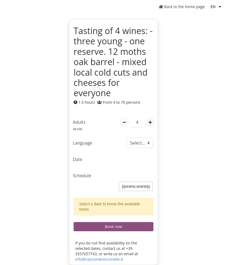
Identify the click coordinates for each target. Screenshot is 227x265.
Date (77, 159)
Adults (79, 122)
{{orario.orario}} (136, 186)
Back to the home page (182, 6)
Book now (113, 226)
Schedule (82, 176)
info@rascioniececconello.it (99, 259)
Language (82, 143)
